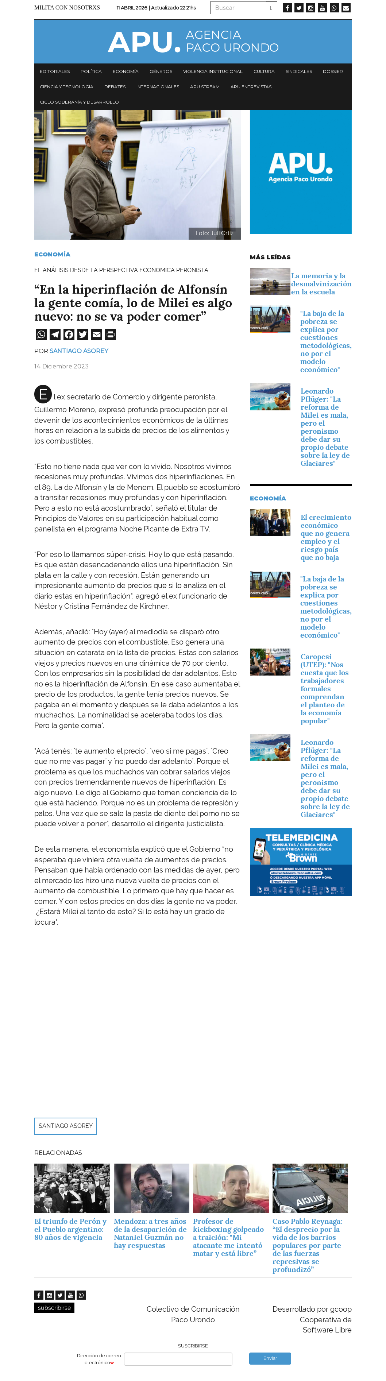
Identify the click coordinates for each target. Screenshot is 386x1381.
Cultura (264, 71)
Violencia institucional (213, 71)
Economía (126, 71)
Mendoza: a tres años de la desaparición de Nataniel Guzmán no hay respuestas (150, 1233)
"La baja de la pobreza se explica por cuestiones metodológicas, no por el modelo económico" (326, 341)
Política (91, 71)
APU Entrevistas (251, 86)
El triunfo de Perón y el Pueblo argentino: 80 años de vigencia (70, 1229)
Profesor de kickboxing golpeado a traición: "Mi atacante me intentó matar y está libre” (228, 1237)
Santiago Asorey (79, 351)
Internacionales (157, 86)
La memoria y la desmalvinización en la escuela (321, 284)
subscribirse (54, 1307)
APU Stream (205, 86)
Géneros (161, 71)
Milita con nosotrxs (67, 7)
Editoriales (55, 71)
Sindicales (299, 71)
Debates (115, 86)
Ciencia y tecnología (66, 86)
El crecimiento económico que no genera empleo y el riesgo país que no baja (326, 537)
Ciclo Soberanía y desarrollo (79, 102)
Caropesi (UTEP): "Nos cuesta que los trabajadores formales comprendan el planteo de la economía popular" (325, 689)
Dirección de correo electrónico (99, 1359)
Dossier (333, 71)
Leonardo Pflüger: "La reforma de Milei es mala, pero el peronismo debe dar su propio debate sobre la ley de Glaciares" (325, 427)
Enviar (270, 1358)
